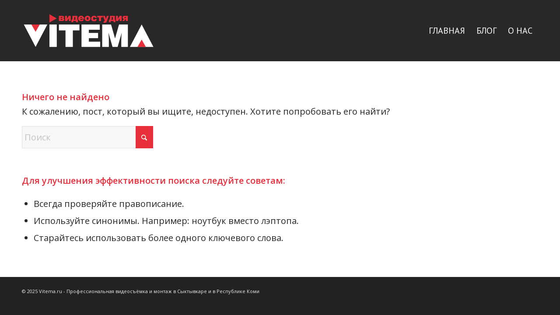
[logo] (88, 30)
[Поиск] (87, 137)
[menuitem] (447, 30)
